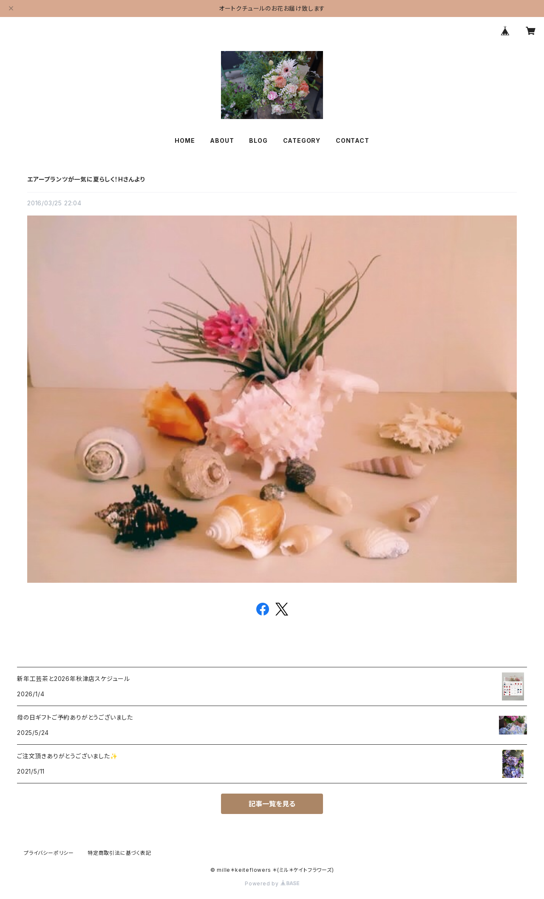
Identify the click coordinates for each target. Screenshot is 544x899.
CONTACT (352, 140)
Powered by (272, 883)
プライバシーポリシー (49, 853)
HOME (185, 140)
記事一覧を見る (272, 804)
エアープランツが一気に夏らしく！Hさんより (86, 179)
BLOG (258, 140)
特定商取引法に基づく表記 (119, 853)
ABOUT (222, 140)
